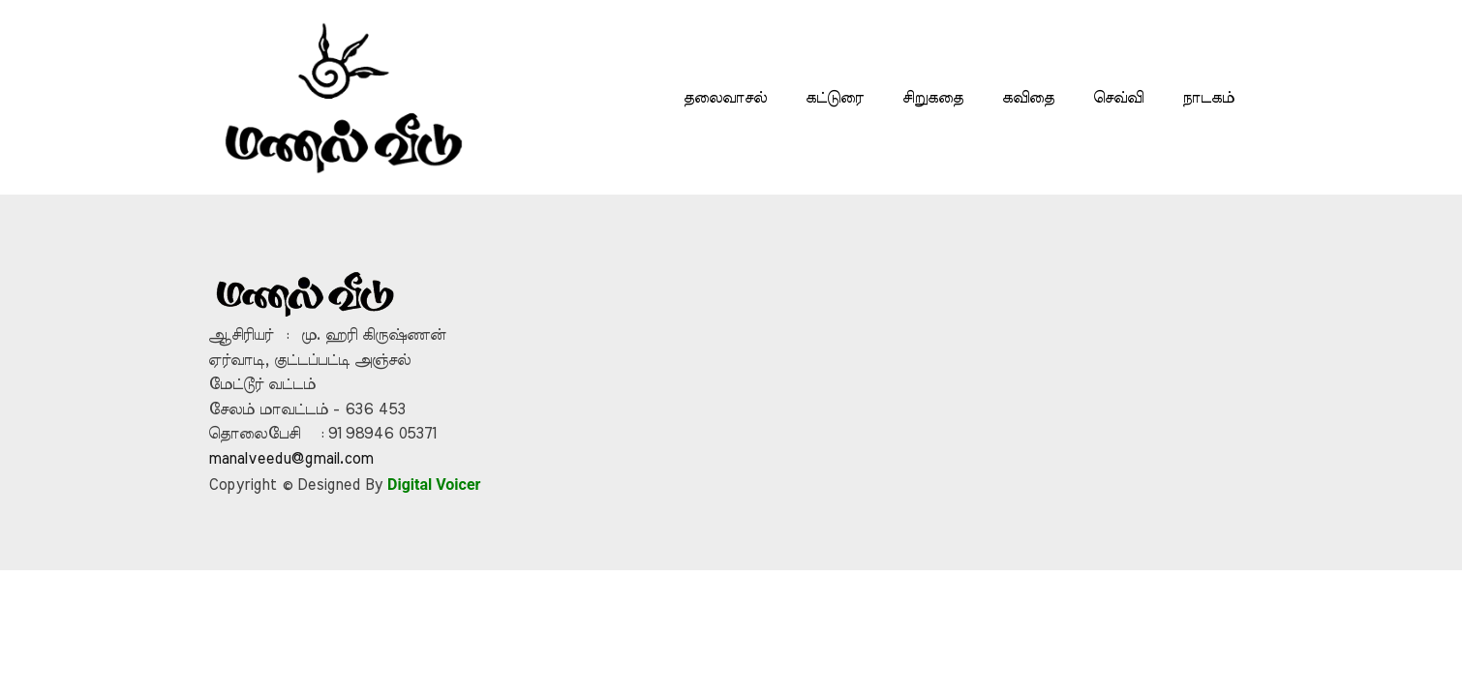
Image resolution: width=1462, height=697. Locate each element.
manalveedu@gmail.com (290, 459)
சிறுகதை (932, 98)
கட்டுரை (835, 98)
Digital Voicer (433, 484)
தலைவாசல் (725, 98)
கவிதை (1028, 98)
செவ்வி (1118, 98)
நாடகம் (1208, 98)
